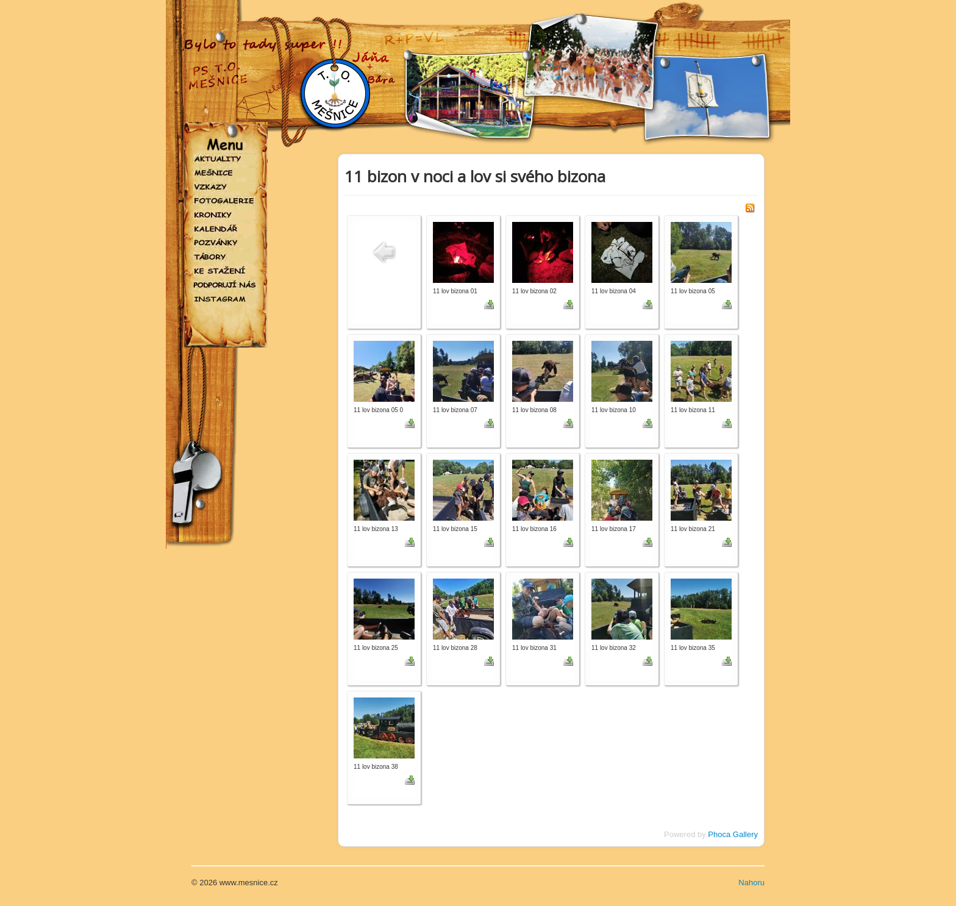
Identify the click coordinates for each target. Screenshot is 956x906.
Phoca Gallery (733, 834)
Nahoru (751, 882)
